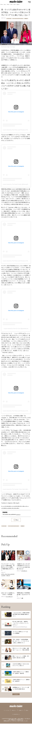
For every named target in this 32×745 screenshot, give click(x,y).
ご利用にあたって (22, 729)
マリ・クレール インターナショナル (12, 23)
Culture (21, 5)
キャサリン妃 (6, 21)
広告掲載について (12, 731)
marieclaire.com (20, 525)
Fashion (3, 5)
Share (16, 531)
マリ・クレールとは (10, 729)
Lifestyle (14, 5)
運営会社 (22, 731)
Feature (26, 5)
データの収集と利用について (16, 735)
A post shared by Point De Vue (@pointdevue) (16, 335)
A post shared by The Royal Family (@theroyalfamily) (17, 191)
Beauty (8, 5)
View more (16, 712)
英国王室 (5, 26)
